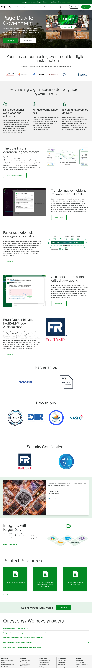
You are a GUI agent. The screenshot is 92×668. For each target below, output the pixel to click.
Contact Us (63, 608)
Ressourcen (48, 7)
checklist (15, 579)
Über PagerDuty (62, 661)
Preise (31, 7)
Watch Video (29, 40)
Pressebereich (61, 665)
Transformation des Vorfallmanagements (25, 661)
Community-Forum (44, 663)
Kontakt (65, 7)
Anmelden (74, 7)
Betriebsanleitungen (44, 665)
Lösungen (24, 7)
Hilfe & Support (80, 663)
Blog (75, 579)
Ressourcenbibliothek (44, 661)
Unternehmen (38, 7)
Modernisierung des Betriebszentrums (25, 665)
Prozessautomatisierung (7, 665)
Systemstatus (79, 661)
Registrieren (85, 7)
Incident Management (7, 661)
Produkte (16, 7)
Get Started (10, 40)
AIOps (3, 663)
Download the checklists (15, 175)
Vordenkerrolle (61, 663)
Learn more (59, 218)
